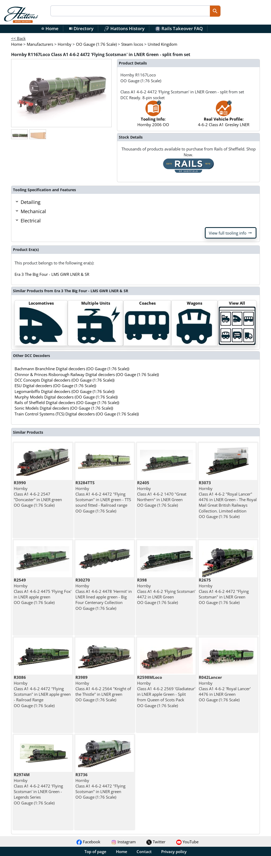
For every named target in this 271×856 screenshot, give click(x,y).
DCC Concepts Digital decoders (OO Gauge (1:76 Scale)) (64, 380)
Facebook (88, 841)
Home (49, 28)
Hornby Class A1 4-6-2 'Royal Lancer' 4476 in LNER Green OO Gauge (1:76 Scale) (225, 688)
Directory (81, 28)
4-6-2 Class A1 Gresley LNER (223, 116)
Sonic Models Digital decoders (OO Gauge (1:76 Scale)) (64, 408)
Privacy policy (174, 851)
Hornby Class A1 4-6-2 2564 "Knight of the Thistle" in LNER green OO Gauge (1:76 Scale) (103, 688)
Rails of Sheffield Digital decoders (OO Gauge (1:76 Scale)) (67, 402)
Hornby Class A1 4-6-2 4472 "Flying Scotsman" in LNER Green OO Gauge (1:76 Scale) (224, 591)
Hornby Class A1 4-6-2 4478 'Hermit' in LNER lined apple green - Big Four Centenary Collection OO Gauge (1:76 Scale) (103, 594)
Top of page (95, 851)
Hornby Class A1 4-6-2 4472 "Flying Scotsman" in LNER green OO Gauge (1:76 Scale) (100, 786)
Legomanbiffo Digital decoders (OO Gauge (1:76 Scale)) (64, 391)
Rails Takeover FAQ (179, 28)
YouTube (187, 841)
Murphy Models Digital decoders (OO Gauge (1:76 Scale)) (66, 397)
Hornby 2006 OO (153, 116)
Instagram (123, 841)
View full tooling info (230, 233)
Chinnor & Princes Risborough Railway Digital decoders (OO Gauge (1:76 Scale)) (87, 374)
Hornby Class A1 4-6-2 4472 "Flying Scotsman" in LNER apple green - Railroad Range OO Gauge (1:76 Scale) (42, 691)
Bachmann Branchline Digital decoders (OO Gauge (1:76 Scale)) (72, 368)
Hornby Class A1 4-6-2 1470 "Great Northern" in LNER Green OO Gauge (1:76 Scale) (161, 494)
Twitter (155, 841)
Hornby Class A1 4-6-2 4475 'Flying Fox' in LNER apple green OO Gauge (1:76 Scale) (42, 591)
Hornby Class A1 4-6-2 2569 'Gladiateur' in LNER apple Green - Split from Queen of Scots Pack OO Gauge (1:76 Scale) (166, 691)
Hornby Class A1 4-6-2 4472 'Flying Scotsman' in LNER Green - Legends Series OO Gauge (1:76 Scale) (38, 788)
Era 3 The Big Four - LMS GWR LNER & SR (52, 274)
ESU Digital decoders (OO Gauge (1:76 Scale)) (55, 385)
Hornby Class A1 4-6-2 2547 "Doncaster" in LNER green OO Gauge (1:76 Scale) (38, 494)
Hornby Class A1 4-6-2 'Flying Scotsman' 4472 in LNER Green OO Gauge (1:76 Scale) (166, 591)
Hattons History (124, 28)
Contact (144, 851)
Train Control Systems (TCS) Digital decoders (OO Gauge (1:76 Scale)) (77, 413)
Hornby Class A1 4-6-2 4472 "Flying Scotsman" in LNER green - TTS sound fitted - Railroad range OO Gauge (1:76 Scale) (103, 496)
